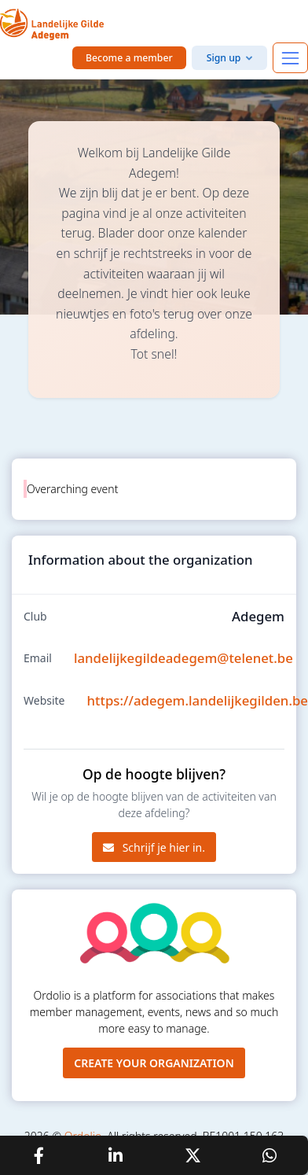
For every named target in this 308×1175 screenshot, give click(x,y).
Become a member (129, 57)
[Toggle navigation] (290, 57)
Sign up (224, 57)
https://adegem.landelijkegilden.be (197, 700)
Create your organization (154, 1062)
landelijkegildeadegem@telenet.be (183, 658)
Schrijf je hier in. (154, 847)
